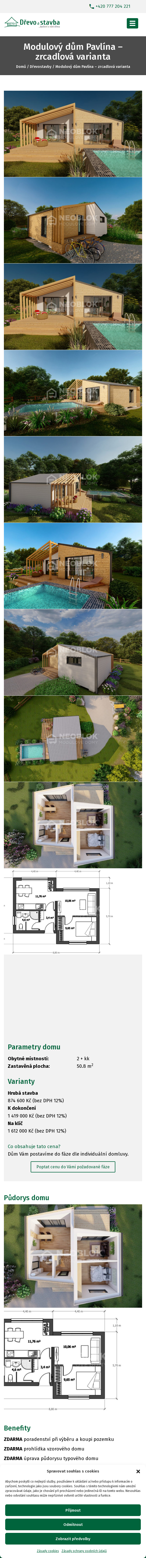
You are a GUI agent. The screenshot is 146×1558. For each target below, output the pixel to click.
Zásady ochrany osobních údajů (84, 1551)
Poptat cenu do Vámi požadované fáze (73, 1166)
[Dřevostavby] (32, 21)
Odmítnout (73, 1524)
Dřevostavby (40, 67)
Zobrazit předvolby (73, 1538)
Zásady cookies (48, 1551)
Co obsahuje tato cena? (34, 1146)
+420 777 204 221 (113, 6)
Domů (21, 67)
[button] (138, 1471)
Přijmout (73, 1510)
